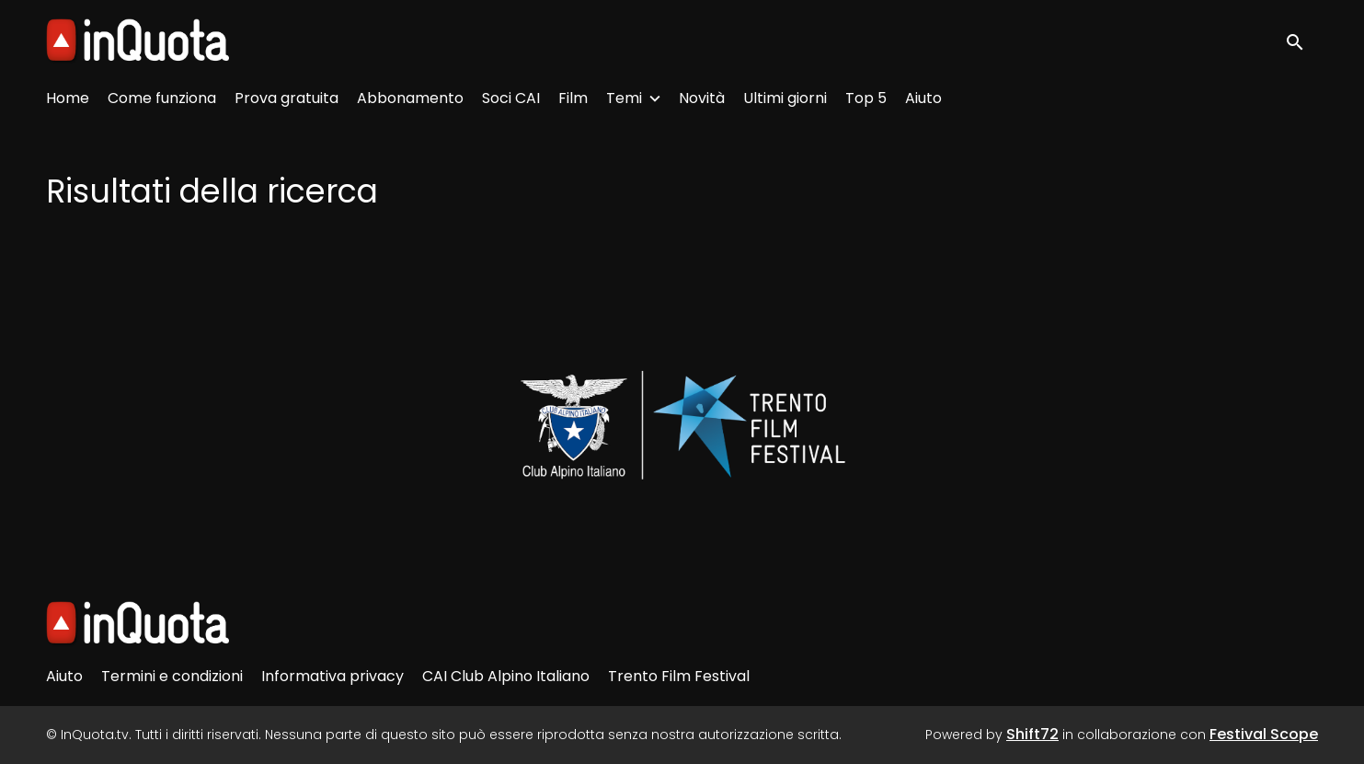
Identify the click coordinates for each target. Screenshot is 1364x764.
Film (573, 98)
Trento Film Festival (679, 676)
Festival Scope (1263, 734)
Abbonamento (410, 98)
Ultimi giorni (785, 98)
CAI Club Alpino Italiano (506, 676)
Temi (624, 98)
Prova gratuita (286, 98)
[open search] (1301, 41)
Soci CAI (511, 98)
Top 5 (866, 98)
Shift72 (1032, 734)
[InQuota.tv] (137, 624)
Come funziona (162, 98)
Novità (702, 98)
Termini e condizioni (172, 676)
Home (67, 98)
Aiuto (923, 98)
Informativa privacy (332, 676)
